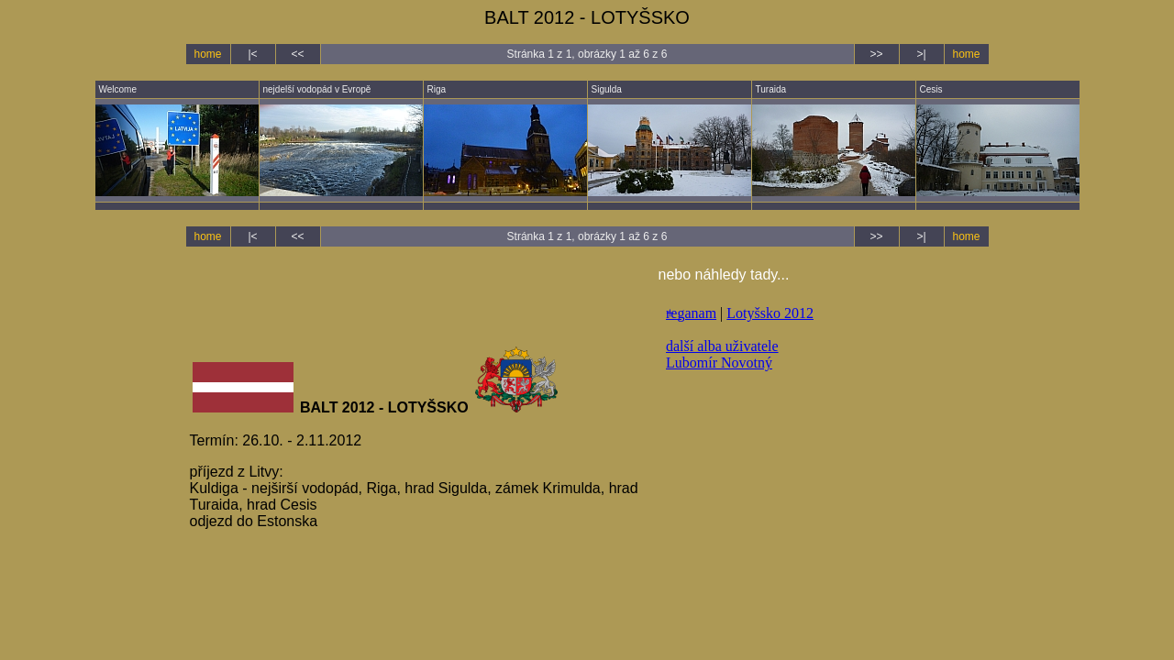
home (207, 54)
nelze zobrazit (822, 446)
